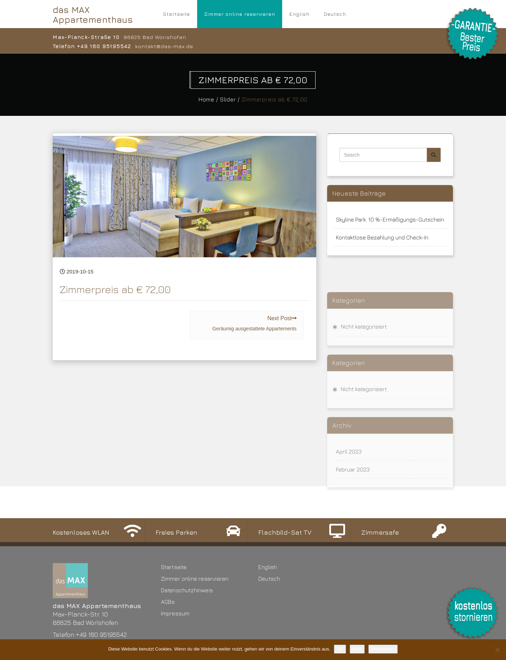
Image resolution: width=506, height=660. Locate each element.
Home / (210, 99)
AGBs (168, 637)
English (299, 14)
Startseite (176, 14)
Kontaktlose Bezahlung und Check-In (382, 241)
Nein (357, 649)
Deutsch (335, 14)
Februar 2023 (353, 505)
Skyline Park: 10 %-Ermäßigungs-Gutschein (390, 223)
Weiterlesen (383, 649)
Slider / (231, 99)
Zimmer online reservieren (239, 14)
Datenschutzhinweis (187, 626)
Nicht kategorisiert (364, 362)
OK (340, 649)
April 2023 (349, 487)
